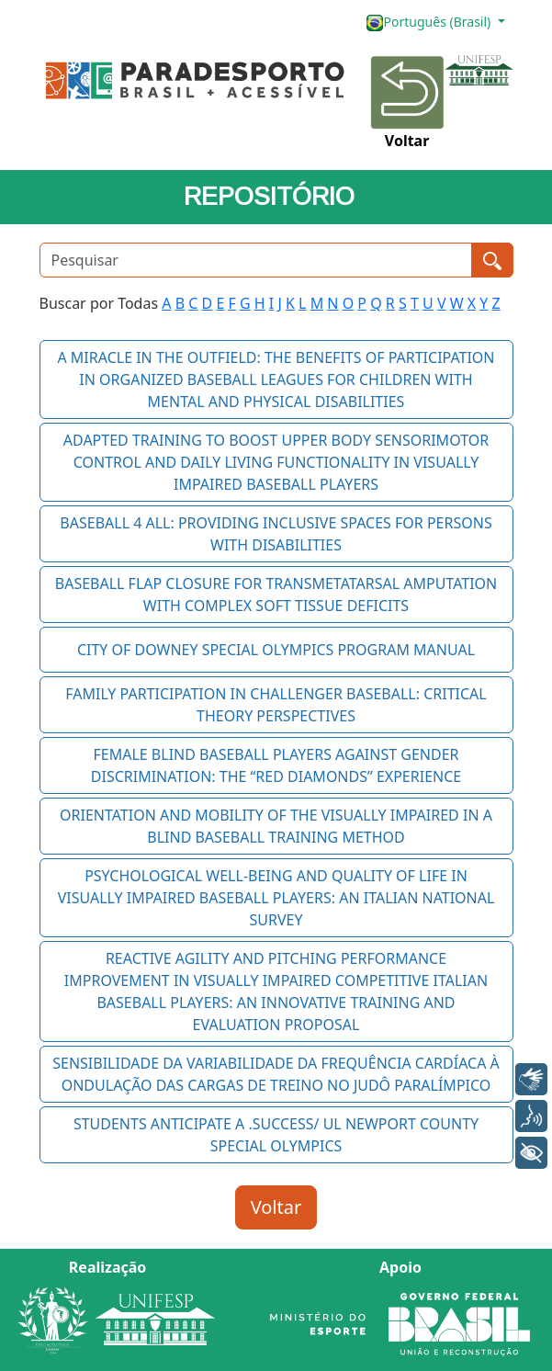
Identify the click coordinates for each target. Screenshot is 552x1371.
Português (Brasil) (430, 22)
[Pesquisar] (255, 260)
